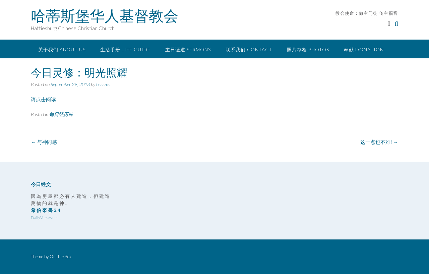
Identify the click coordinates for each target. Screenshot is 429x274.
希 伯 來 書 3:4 (45, 210)
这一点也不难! (379, 142)
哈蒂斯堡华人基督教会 (104, 15)
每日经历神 (61, 114)
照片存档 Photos (308, 49)
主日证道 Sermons (188, 49)
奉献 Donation (364, 49)
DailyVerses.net (44, 217)
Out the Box (60, 256)
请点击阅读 (43, 99)
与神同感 (44, 142)
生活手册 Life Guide (125, 49)
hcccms (103, 84)
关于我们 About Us (61, 49)
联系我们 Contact (249, 49)
